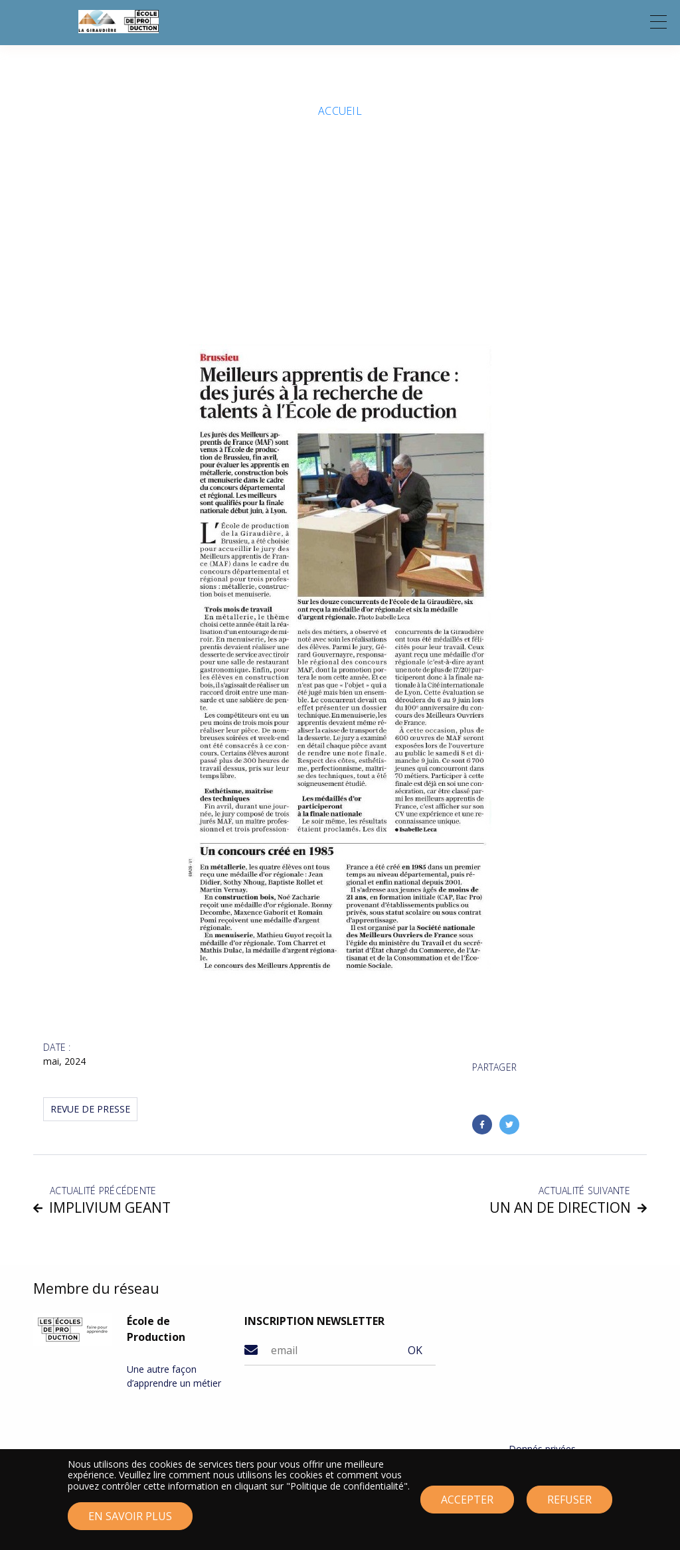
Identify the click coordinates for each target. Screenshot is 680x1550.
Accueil (340, 111)
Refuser (569, 1503)
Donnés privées (542, 1448)
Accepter (467, 1503)
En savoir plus (130, 1519)
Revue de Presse (90, 1109)
